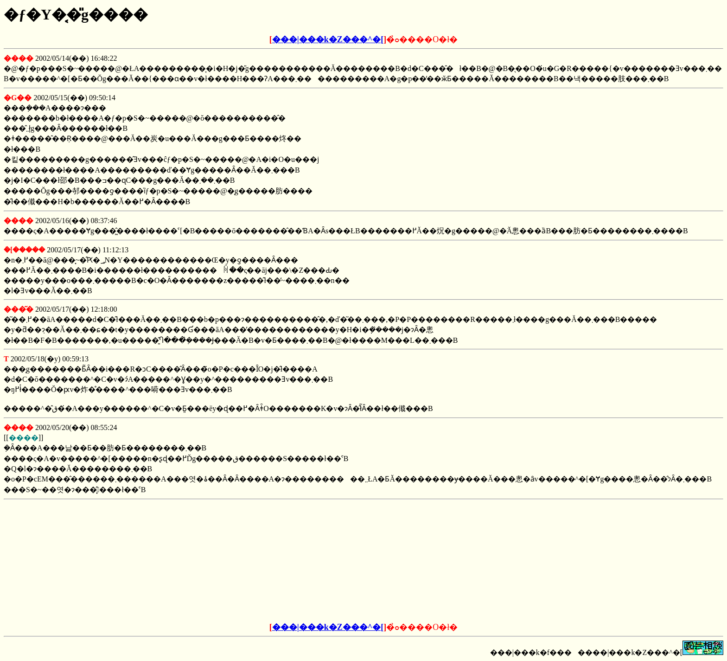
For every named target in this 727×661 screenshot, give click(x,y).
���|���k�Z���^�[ (327, 39)
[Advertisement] (293, 561)
